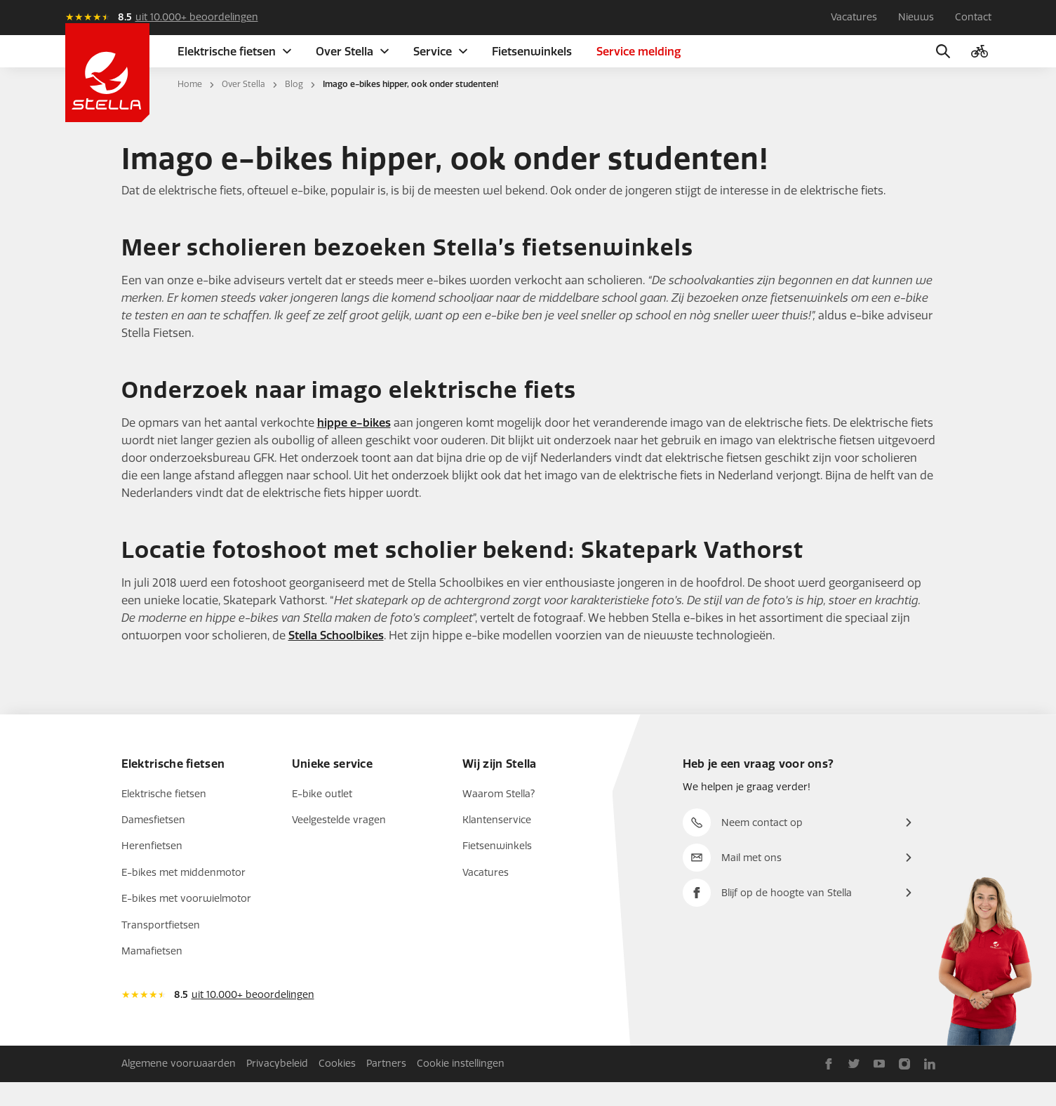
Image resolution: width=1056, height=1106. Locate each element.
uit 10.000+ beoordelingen (196, 17)
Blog (294, 108)
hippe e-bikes (354, 446)
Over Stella (243, 108)
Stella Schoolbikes (336, 659)
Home (190, 108)
